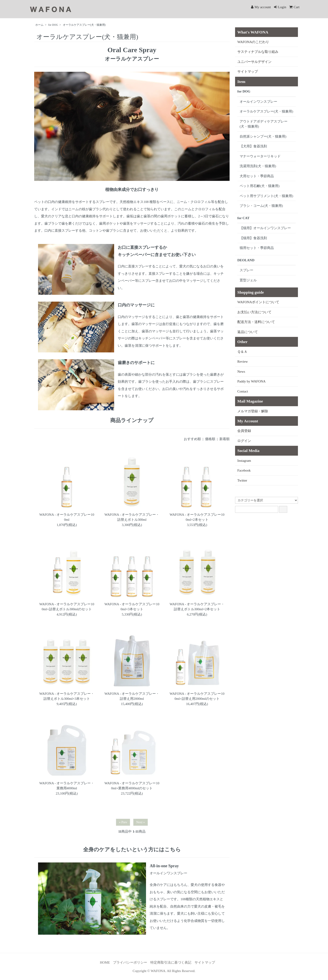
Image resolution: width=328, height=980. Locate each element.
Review (242, 361)
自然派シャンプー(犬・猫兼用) (263, 136)
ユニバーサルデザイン (254, 62)
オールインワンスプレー (258, 101)
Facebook (244, 470)
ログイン (244, 441)
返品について (247, 332)
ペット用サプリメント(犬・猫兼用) (266, 196)
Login (280, 7)
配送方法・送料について (256, 322)
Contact (242, 391)
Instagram (244, 460)
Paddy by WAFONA (251, 381)
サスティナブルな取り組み (257, 52)
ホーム (39, 24)
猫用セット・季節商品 (257, 248)
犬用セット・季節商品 (257, 176)
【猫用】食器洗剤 (253, 238)
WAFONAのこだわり (253, 42)
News (241, 371)
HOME (105, 962)
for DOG (53, 24)
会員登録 (244, 431)
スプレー (246, 270)
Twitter (242, 480)
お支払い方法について (254, 312)
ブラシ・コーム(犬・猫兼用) (261, 206)
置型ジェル (248, 280)
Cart (294, 7)
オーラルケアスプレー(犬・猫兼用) (84, 24)
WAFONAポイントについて (258, 302)
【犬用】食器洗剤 (253, 146)
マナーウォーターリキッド (260, 156)
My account (261, 7)
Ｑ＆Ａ (242, 352)
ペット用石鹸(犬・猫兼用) (259, 186)
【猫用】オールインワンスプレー (265, 228)
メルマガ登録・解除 (252, 411)
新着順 (224, 439)
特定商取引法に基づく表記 (170, 962)
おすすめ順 (192, 439)
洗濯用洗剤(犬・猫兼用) (258, 166)
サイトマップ (247, 71)
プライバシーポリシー (130, 962)
